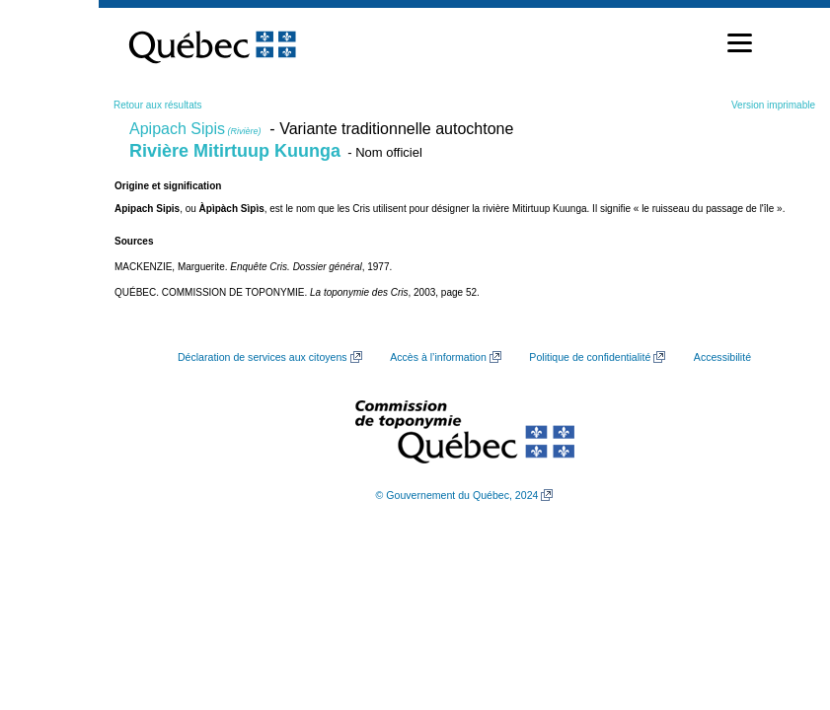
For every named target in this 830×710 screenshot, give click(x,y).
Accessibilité (722, 357)
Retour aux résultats (157, 105)
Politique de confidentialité (589, 357)
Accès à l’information (438, 357)
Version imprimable (773, 105)
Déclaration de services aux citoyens (262, 357)
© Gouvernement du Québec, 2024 (457, 495)
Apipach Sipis (195, 128)
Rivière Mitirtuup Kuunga (234, 151)
